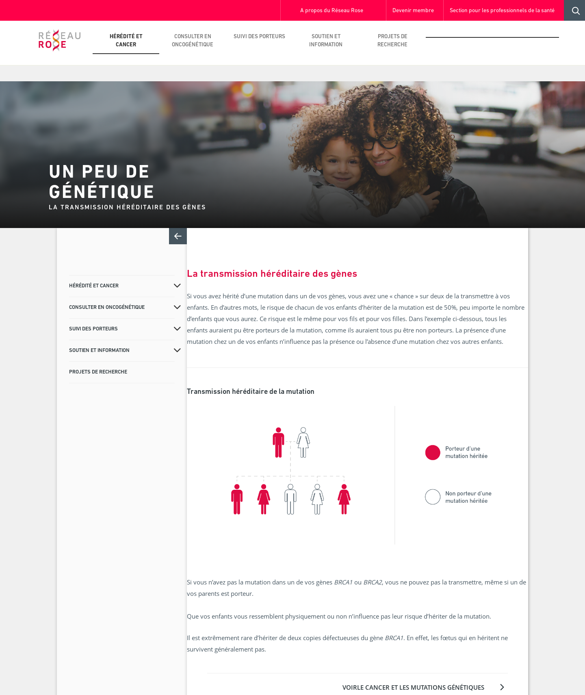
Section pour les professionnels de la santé (502, 11)
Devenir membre (413, 11)
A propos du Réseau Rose (331, 11)
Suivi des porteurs (259, 36)
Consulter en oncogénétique (192, 41)
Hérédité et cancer (126, 41)
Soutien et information (325, 41)
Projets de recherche (392, 41)
